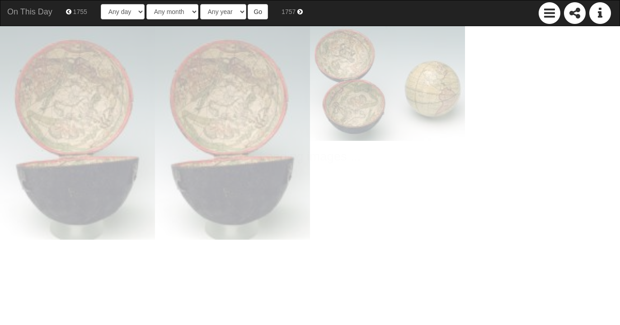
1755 (76, 11)
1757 (292, 11)
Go (258, 11)
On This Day (29, 11)
